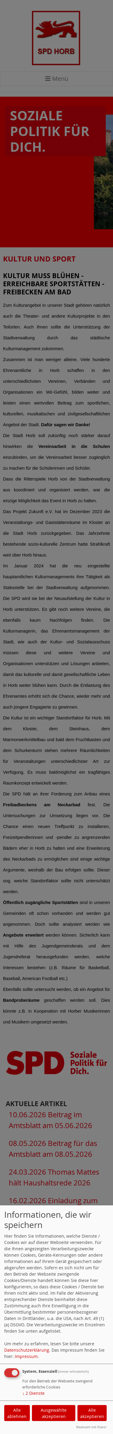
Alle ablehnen (17, 1413)
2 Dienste (33, 1393)
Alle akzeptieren (92, 1413)
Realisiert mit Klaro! (91, 1427)
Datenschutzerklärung (26, 1350)
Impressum (26, 1356)
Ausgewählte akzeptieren (54, 1413)
